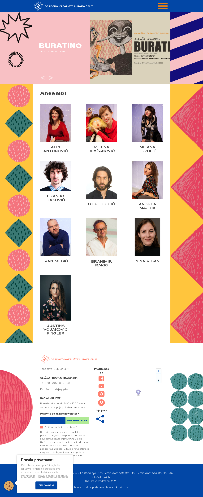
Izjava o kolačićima (117, 487)
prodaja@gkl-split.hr (63, 389)
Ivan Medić (55, 261)
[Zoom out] (158, 375)
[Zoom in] (158, 371)
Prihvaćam (46, 485)
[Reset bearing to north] (158, 380)
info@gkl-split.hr (101, 477)
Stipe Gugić (101, 204)
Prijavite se (77, 420)
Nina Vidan (147, 261)
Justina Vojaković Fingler (55, 329)
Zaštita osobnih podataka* (58, 427)
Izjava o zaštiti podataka (89, 487)
